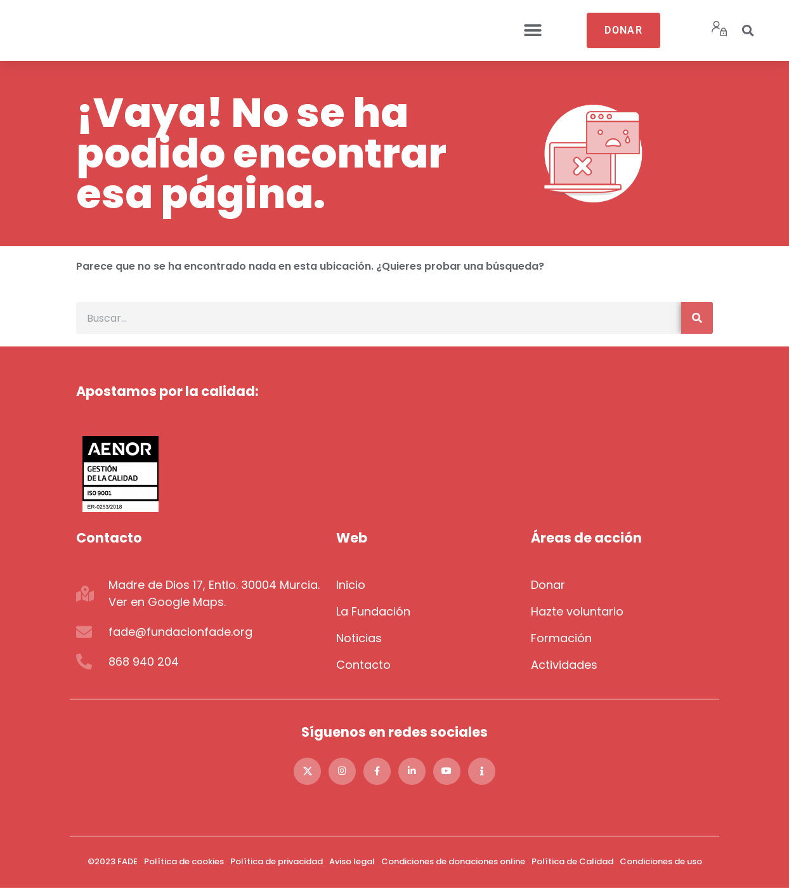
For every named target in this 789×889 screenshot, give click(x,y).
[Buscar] (697, 318)
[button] (533, 30)
